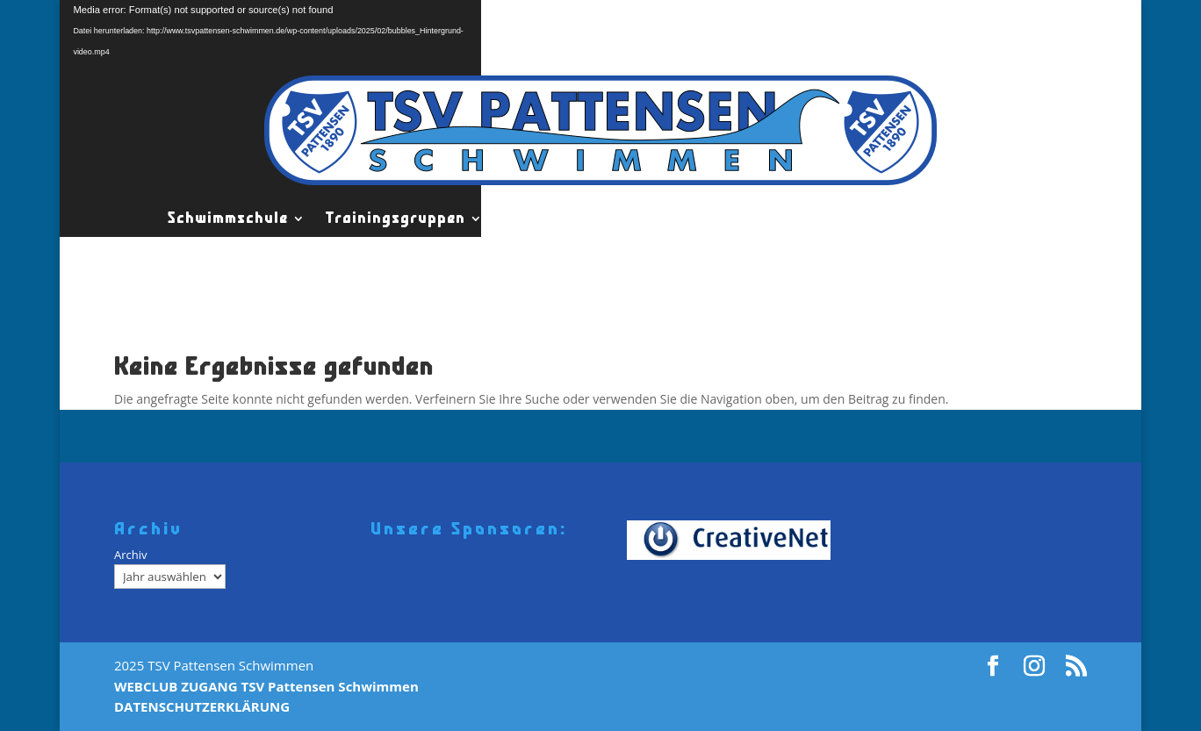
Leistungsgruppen (573, 218)
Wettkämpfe (884, 218)
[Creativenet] (734, 539)
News (972, 218)
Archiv (130, 555)
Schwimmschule (228, 218)
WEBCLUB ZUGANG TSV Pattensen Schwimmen (266, 686)
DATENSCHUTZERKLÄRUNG (202, 706)
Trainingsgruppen (395, 218)
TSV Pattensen (740, 218)
